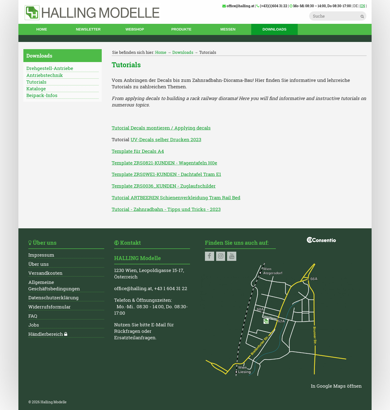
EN (362, 5)
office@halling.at (133, 288)
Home (41, 29)
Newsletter (88, 29)
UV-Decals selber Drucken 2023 (166, 139)
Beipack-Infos (41, 95)
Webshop (135, 29)
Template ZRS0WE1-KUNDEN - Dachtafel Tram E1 (166, 174)
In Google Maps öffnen (336, 386)
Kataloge (36, 88)
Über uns (38, 264)
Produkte (181, 29)
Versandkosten (45, 273)
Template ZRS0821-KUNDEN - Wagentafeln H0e (164, 163)
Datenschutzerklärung (53, 297)
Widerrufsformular (49, 307)
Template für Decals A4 (138, 151)
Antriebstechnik (44, 75)
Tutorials (36, 82)
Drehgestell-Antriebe (49, 68)
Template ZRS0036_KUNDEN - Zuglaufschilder (164, 186)
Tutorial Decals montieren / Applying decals (161, 128)
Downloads (275, 29)
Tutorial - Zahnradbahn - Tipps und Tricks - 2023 (166, 209)
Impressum (41, 255)
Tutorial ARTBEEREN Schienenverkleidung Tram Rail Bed (176, 197)
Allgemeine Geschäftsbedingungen (54, 285)
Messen (228, 29)
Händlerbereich (45, 334)
